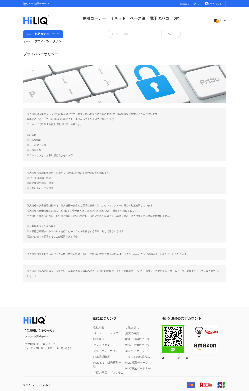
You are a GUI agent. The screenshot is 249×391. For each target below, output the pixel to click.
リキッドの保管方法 (137, 356)
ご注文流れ (132, 327)
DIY (176, 18)
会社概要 (98, 327)
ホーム (27, 41)
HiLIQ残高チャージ (36, 3)
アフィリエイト (103, 344)
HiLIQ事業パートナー (138, 368)
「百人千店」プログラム (108, 372)
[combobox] (126, 33)
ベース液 (138, 18)
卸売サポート (101, 339)
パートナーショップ (105, 333)
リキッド (118, 18)
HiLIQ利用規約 (101, 356)
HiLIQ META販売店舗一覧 (107, 364)
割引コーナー (94, 18)
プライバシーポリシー (107, 350)
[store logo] (36, 20)
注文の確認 (132, 333)
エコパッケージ (135, 350)
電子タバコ (159, 18)
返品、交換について (137, 344)
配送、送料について (137, 339)
